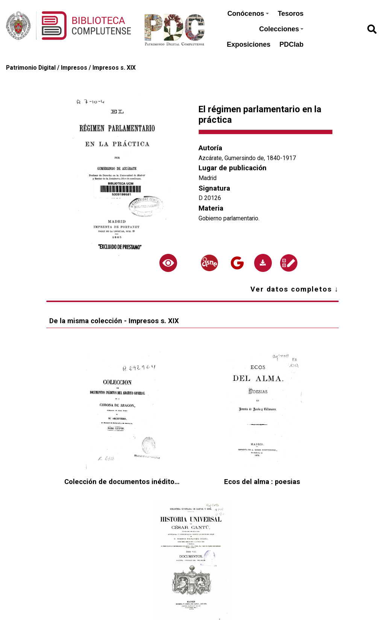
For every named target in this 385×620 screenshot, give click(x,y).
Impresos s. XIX (114, 67)
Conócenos (248, 13)
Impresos (74, 67)
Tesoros (291, 13)
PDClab (291, 44)
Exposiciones (248, 44)
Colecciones (281, 29)
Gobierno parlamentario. (229, 218)
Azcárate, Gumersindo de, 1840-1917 (247, 158)
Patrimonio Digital (31, 67)
